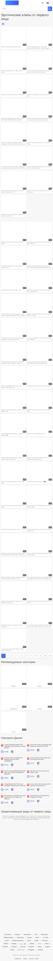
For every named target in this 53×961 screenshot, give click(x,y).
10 (45, 656)
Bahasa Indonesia (17, 940)
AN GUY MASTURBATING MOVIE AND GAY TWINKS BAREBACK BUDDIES (15, 772)
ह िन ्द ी (21, 950)
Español (31, 946)
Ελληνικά (44, 940)
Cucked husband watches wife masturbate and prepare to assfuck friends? (14, 746)
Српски (29, 937)
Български (7, 934)
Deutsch (40, 950)
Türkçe (39, 946)
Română (5, 946)
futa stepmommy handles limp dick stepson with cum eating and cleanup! (14, 797)
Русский (22, 946)
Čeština (6, 943)
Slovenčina (20, 937)
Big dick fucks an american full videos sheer (39, 771)
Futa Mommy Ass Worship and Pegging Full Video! (39, 796)
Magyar (14, 943)
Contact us (18, 958)
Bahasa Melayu (8, 937)
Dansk (36, 940)
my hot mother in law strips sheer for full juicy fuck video (40, 758)
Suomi (29, 940)
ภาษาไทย (45, 937)
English (47, 946)
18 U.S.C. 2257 (33, 958)
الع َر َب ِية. (23, 943)
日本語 (12, 950)
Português (31, 950)
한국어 (7, 940)
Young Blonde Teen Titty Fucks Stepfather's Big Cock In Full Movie (15, 784)
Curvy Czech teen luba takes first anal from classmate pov (40, 784)
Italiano (32, 943)
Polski (47, 943)
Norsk (37, 937)
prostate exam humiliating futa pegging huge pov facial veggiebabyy (13, 759)
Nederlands (44, 934)
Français (17, 934)
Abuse (25, 958)
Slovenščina (27, 934)
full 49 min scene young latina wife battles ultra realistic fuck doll (40, 745)
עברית (39, 943)
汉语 (36, 934)
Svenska (14, 946)
